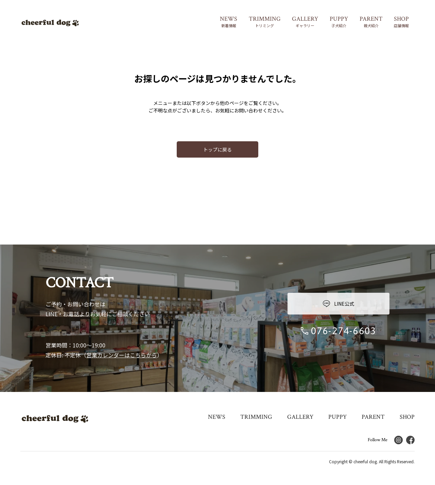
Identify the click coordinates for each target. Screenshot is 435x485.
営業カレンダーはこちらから (121, 355)
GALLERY (300, 417)
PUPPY (337, 417)
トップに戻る (217, 149)
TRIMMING (256, 417)
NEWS (216, 417)
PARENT (373, 417)
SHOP (407, 417)
